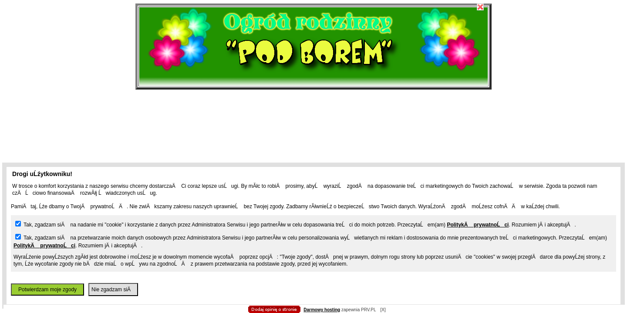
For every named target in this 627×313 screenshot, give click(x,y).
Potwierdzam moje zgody (47, 289)
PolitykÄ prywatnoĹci (478, 225)
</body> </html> (313, 43)
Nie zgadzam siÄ (113, 289)
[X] (382, 309)
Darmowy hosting (321, 309)
